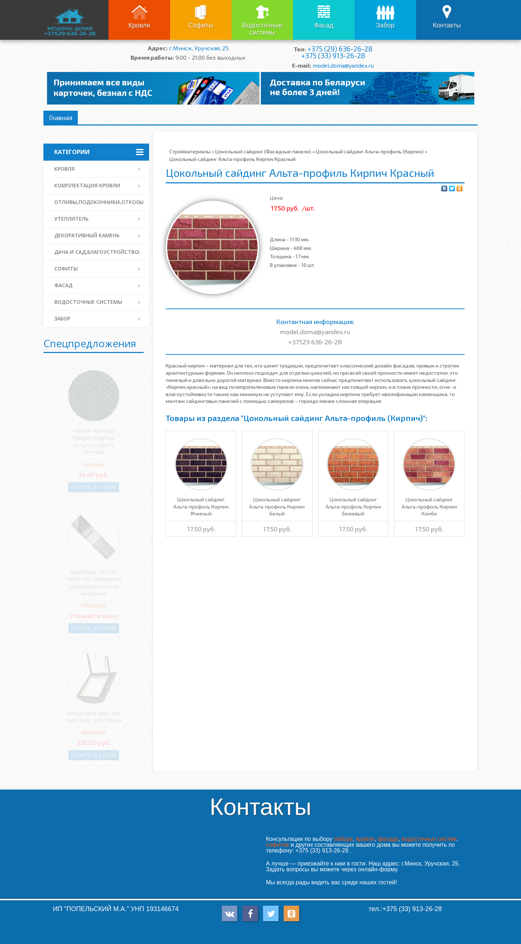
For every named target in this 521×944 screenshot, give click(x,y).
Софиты (200, 25)
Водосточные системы (262, 29)
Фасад (323, 25)
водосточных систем (429, 839)
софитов (277, 845)
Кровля (139, 25)
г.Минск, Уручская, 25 (199, 47)
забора (343, 839)
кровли (365, 839)
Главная (60, 118)
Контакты (447, 25)
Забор (385, 25)
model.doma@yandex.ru (343, 65)
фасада (388, 839)
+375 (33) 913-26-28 (333, 55)
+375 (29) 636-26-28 (339, 48)
